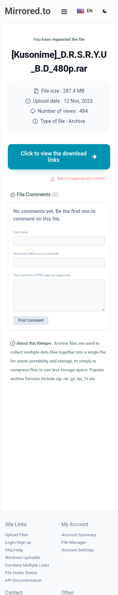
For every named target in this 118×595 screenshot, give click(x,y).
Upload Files (16, 534)
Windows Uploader (22, 557)
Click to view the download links (59, 156)
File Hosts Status (21, 572)
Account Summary (79, 534)
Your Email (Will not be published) (36, 253)
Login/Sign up (18, 542)
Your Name (20, 232)
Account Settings (78, 550)
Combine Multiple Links (27, 565)
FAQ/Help (14, 550)
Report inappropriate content (81, 178)
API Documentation (23, 580)
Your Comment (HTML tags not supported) (42, 275)
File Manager (74, 542)
